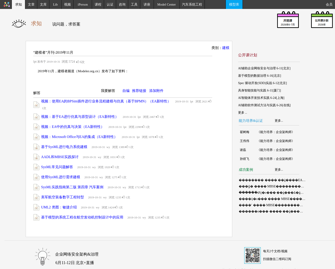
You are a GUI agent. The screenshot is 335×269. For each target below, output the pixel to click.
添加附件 (156, 91)
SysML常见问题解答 (57, 167)
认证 (110, 4)
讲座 (147, 4)
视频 (67, 4)
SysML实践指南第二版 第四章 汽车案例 (72, 187)
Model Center (166, 4)
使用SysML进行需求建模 (60, 177)
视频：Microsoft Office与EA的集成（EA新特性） (79, 137)
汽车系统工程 (192, 4)
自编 (126, 91)
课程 (98, 4)
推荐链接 (139, 91)
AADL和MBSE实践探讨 (60, 157)
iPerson (83, 4)
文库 (43, 4)
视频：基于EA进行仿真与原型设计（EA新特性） (80, 117)
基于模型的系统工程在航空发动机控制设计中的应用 (82, 217)
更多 (278, 120)
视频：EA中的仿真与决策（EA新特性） (72, 127)
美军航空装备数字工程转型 (62, 197)
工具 (134, 4)
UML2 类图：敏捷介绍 (59, 207)
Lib (55, 4)
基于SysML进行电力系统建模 (64, 147)
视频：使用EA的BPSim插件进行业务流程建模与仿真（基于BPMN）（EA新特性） (106, 101)
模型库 (234, 4)
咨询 (122, 4)
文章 (31, 4)
